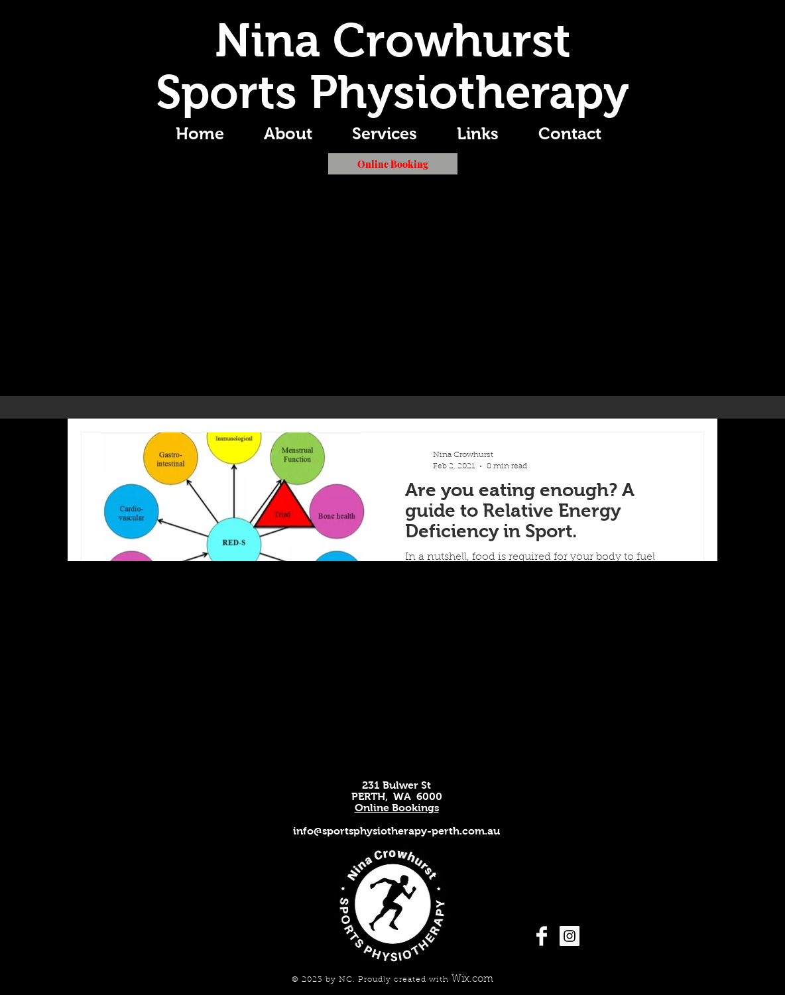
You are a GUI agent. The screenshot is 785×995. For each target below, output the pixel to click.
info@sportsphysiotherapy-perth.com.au (396, 830)
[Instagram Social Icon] (569, 936)
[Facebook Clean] (542, 936)
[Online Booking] (393, 164)
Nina (267, 40)
